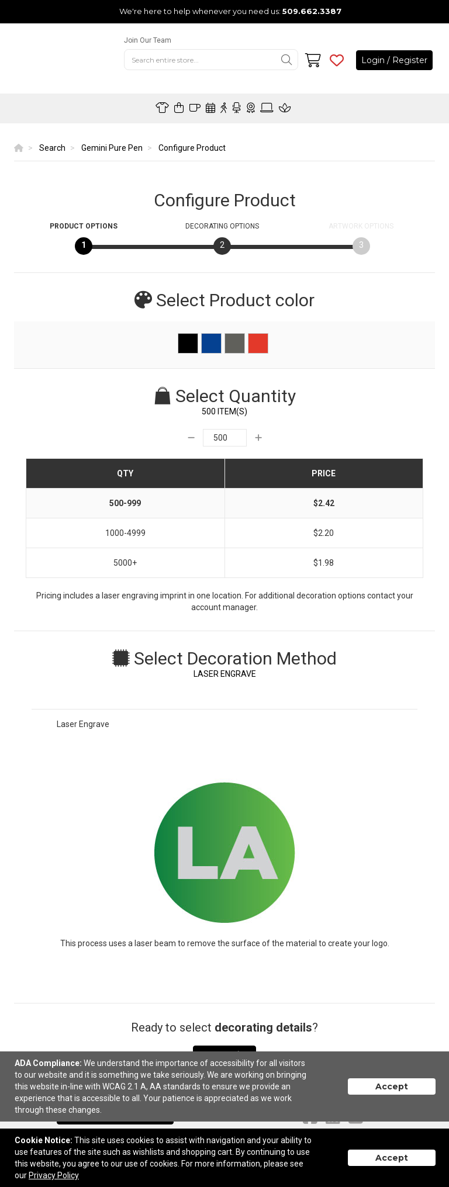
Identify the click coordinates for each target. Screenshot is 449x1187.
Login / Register (394, 60)
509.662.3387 (311, 11)
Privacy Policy (54, 1175)
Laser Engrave (83, 724)
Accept (391, 1086)
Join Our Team (147, 40)
